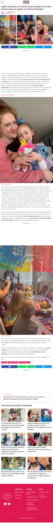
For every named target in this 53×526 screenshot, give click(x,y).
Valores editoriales (32, 500)
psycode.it (18, 498)
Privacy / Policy (44, 492)
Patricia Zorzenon (11, 12)
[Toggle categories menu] (2, 2)
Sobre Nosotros (19, 492)
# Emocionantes (13, 362)
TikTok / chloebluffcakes (8, 95)
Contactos (18, 495)
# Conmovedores (24, 362)
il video (31, 357)
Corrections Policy (32, 497)
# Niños (4, 362)
